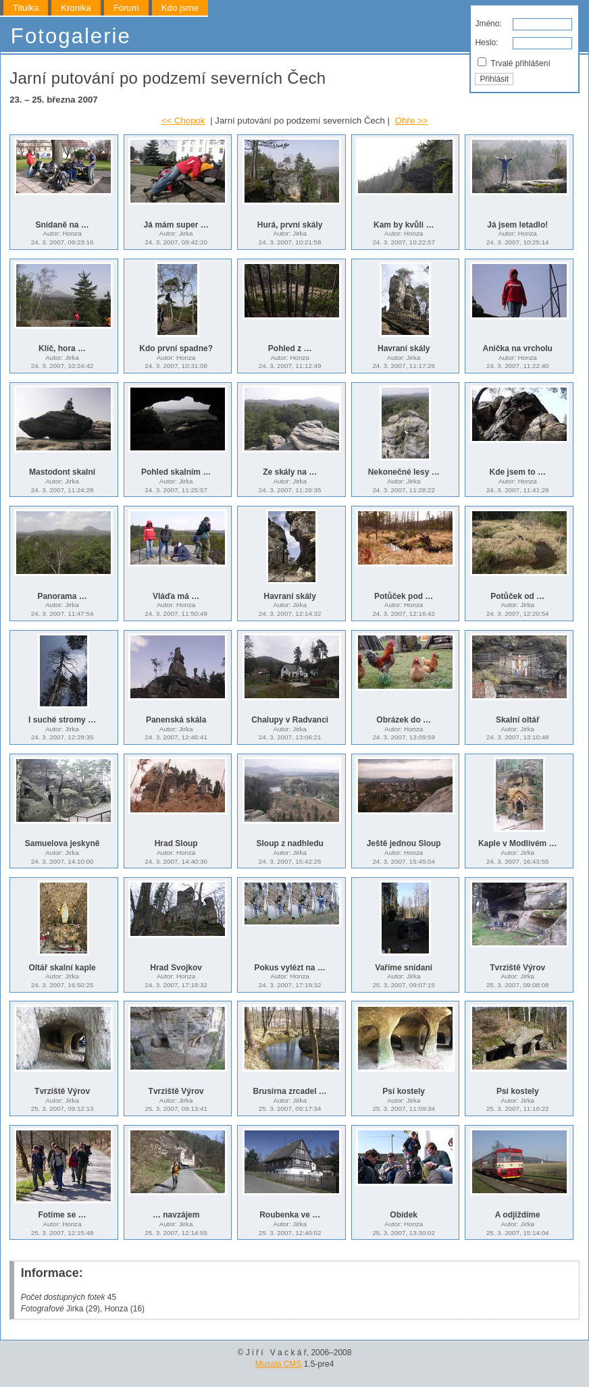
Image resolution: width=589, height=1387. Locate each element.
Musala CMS (278, 1364)
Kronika (76, 8)
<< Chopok (183, 120)
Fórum (126, 8)
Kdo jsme (180, 8)
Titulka (26, 8)
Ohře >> (411, 120)
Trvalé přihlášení (514, 62)
